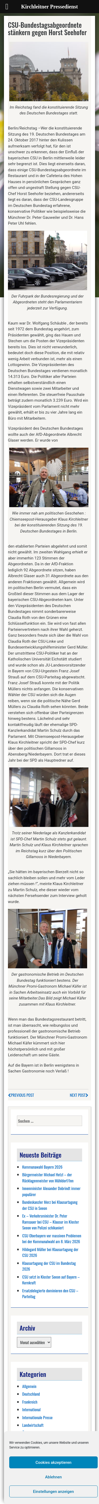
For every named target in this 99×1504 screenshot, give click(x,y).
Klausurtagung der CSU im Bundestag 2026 (49, 1266)
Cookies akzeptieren (53, 1462)
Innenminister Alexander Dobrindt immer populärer (51, 1191)
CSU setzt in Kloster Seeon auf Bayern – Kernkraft (51, 1280)
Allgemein (29, 1386)
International (31, 1409)
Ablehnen (53, 1477)
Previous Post (21, 1095)
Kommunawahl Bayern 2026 (42, 1167)
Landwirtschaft (33, 1425)
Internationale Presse (37, 1417)
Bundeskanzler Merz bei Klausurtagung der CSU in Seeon (49, 1205)
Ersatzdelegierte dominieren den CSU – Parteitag (50, 1293)
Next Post (79, 1095)
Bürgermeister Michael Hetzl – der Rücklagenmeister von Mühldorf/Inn (47, 1177)
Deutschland (31, 1394)
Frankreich (29, 1402)
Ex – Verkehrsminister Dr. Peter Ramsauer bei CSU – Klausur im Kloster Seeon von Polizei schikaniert (50, 1221)
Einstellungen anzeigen (53, 1491)
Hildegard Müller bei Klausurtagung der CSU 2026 (50, 1252)
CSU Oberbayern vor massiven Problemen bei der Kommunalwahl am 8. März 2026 (51, 1238)
